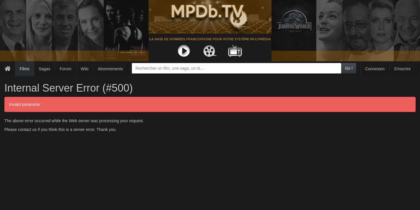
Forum (65, 68)
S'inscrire (402, 68)
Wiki (84, 68)
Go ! (349, 68)
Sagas (44, 68)
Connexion (375, 68)
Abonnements (110, 68)
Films (24, 68)
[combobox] (236, 68)
